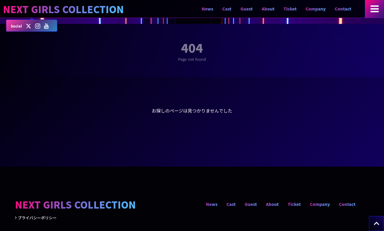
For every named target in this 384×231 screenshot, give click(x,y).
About (268, 9)
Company (316, 9)
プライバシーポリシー (37, 218)
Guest (247, 9)
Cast (227, 9)
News (207, 9)
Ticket (290, 9)
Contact (343, 9)
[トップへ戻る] (376, 223)
